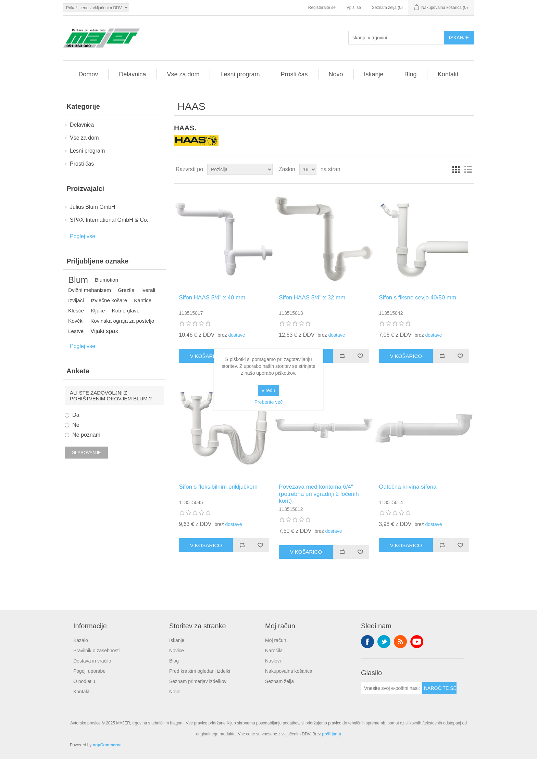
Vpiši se (354, 7)
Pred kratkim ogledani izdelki (199, 671)
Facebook (367, 641)
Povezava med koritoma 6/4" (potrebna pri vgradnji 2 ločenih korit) (319, 494)
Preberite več (268, 402)
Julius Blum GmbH (92, 207)
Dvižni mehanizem (89, 290)
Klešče (76, 310)
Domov (88, 74)
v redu (268, 390)
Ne (75, 425)
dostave (236, 335)
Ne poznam (86, 435)
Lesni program (240, 74)
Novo (336, 74)
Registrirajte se (322, 7)
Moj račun (275, 640)
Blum (78, 280)
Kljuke (98, 310)
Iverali (148, 290)
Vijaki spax (104, 331)
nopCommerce (107, 745)
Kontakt (448, 74)
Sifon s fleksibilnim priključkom (218, 487)
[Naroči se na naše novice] (392, 688)
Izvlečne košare (109, 300)
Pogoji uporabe (89, 671)
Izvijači (76, 300)
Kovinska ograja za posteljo (122, 321)
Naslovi (273, 661)
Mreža (456, 169)
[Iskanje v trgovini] (396, 37)
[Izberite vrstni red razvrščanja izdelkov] (240, 169)
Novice (176, 650)
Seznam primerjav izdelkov (197, 681)
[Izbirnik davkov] (96, 7)
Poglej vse (82, 236)
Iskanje (374, 74)
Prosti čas (294, 74)
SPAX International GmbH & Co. (109, 220)
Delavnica (132, 74)
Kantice (142, 300)
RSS (400, 641)
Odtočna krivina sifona (407, 487)
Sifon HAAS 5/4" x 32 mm (312, 297)
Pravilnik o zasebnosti (96, 650)
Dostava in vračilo (92, 661)
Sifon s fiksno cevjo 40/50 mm (417, 297)
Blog (410, 74)
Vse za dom (183, 74)
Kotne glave (126, 310)
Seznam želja (279, 681)
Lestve (76, 331)
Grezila (126, 290)
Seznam (468, 169)
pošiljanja (331, 734)
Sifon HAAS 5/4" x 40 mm (212, 297)
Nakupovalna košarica (288, 671)
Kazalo (80, 640)
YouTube (416, 641)
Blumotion (106, 280)
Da (75, 415)
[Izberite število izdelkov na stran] (307, 169)
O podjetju (84, 681)
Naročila (274, 650)
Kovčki (76, 321)
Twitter (383, 641)
